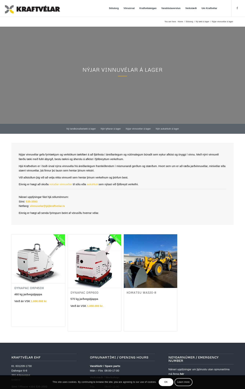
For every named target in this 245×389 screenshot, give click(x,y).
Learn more (183, 382)
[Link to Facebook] (237, 8)
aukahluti (92, 184)
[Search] (223, 8)
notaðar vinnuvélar (60, 184)
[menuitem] (114, 8)
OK (166, 382)
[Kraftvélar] (32, 8)
